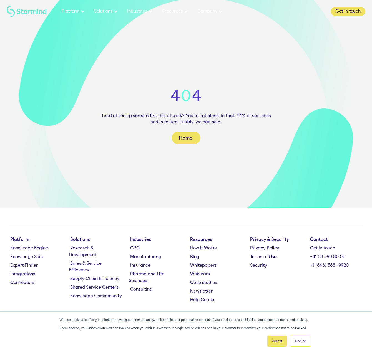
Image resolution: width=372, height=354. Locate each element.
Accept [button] (277, 341)
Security (258, 266)
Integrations (22, 274)
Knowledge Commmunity (96, 296)
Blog (194, 257)
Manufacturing (145, 257)
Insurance (140, 266)
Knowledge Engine (29, 248)
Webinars (200, 274)
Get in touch (322, 248)
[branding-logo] (26, 11)
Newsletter (201, 291)
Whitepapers (203, 266)
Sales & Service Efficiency (85, 267)
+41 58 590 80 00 (327, 257)
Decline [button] (300, 341)
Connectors (22, 283)
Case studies (203, 283)
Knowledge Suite (27, 257)
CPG (135, 248)
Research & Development (82, 251)
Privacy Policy (264, 248)
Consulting (141, 289)
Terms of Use (263, 257)
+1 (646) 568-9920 (329, 266)
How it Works (203, 248)
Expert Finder (24, 266)
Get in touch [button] (348, 11)
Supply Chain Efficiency (94, 279)
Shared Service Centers (94, 287)
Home (186, 138)
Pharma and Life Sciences (146, 277)
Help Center (202, 300)
